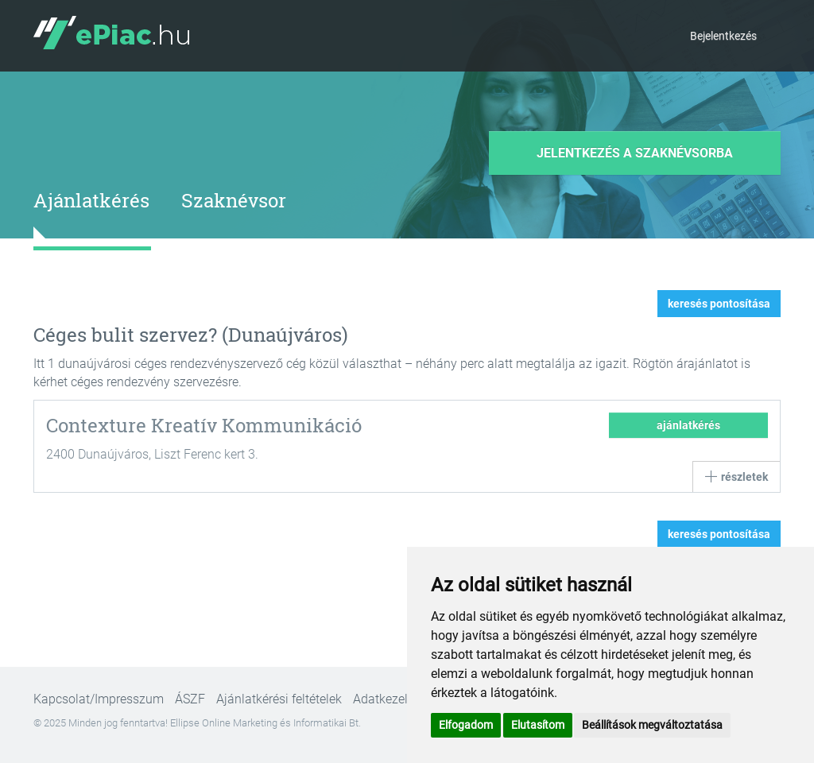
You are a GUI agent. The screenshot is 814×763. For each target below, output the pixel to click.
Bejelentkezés (723, 35)
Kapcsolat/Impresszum (98, 699)
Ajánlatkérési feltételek (279, 699)
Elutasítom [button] (537, 724)
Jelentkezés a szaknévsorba (635, 153)
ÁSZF (190, 699)
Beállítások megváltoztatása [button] (652, 724)
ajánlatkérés (688, 425)
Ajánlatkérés (91, 200)
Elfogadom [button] (466, 724)
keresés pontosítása (719, 303)
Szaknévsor (233, 200)
